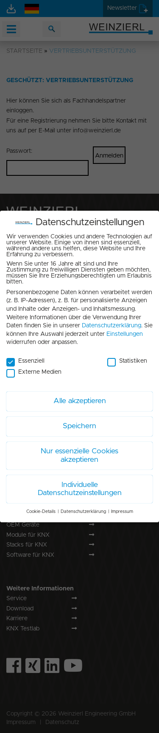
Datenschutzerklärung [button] (83, 507)
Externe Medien (33, 368)
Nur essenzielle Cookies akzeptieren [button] (79, 451)
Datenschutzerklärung (111, 321)
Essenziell (25, 357)
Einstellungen (124, 330)
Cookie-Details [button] (41, 507)
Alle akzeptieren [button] (79, 397)
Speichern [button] (79, 422)
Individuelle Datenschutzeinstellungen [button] (80, 485)
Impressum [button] (122, 507)
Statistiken (127, 357)
